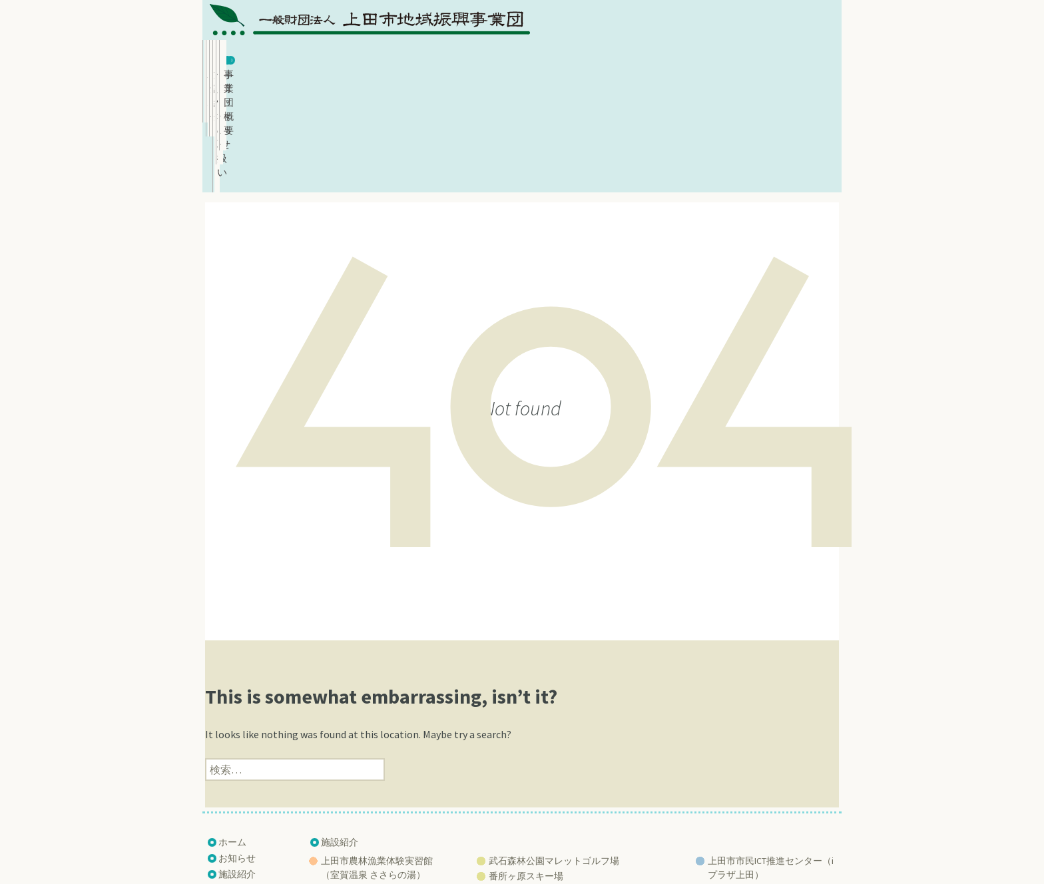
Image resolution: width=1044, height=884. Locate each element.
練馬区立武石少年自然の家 (545, 779)
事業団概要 (793, 57)
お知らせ (368, 57)
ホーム (263, 57)
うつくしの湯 (349, 793)
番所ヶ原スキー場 (526, 764)
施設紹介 (474, 57)
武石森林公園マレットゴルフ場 (554, 749)
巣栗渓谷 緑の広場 (527, 795)
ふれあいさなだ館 (358, 778)
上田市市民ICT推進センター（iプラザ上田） (771, 756)
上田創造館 (731, 778)
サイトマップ (246, 810)
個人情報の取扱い (581, 57)
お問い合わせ (686, 57)
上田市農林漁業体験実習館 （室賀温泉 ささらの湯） (377, 756)
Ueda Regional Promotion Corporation (516, 853)
